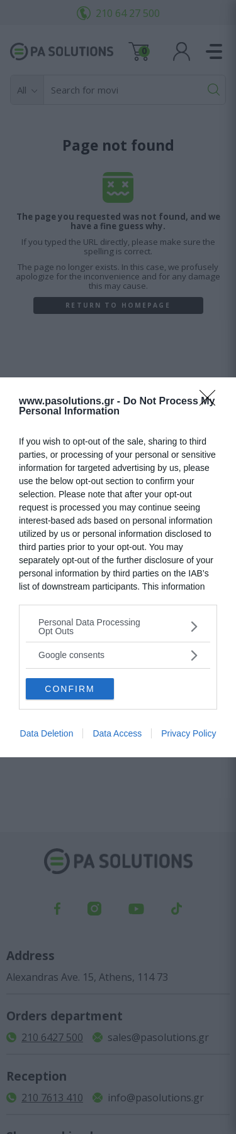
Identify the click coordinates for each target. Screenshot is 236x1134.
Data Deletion (47, 733)
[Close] (211, 402)
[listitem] (118, 626)
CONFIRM (69, 689)
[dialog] (118, 567)
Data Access (117, 733)
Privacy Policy (188, 733)
